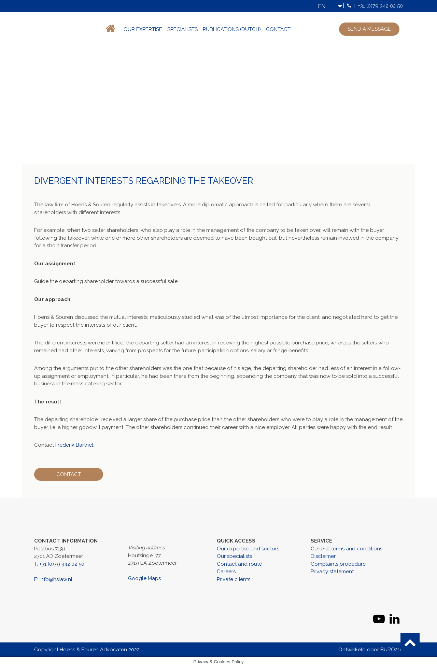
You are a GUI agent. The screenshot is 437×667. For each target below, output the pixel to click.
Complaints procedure (338, 564)
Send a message (369, 29)
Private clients (233, 579)
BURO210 (391, 650)
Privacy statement (332, 571)
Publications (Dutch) (232, 29)
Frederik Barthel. (74, 445)
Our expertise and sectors (248, 549)
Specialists (182, 29)
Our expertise (143, 29)
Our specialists (234, 556)
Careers (226, 571)
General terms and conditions (346, 549)
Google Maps (144, 578)
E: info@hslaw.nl (53, 579)
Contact (278, 29)
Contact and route (239, 564)
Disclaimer (323, 556)
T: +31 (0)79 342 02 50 (378, 6)
